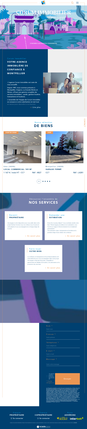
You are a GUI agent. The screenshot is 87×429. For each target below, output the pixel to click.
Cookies (75, 424)
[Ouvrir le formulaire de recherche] (72, 3)
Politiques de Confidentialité (66, 402)
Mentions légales (54, 424)
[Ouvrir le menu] (77, 2)
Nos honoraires (39, 424)
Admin (59, 424)
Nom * (49, 327)
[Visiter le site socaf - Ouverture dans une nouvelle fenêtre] (62, 420)
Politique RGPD (69, 424)
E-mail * (50, 352)
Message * (51, 360)
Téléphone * (52, 343)
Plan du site (46, 424)
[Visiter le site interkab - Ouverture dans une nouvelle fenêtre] (76, 420)
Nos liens (64, 424)
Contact (84, 123)
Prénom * (51, 335)
